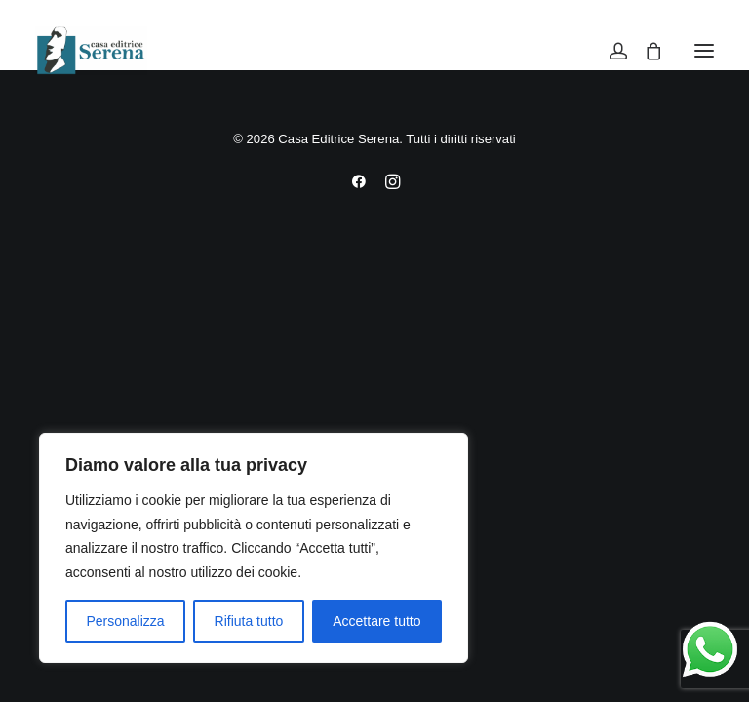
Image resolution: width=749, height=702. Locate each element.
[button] (704, 50)
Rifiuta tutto (249, 621)
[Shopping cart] (644, 50)
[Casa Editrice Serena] (91, 50)
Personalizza (125, 621)
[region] (253, 548)
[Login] (609, 50)
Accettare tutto (376, 621)
